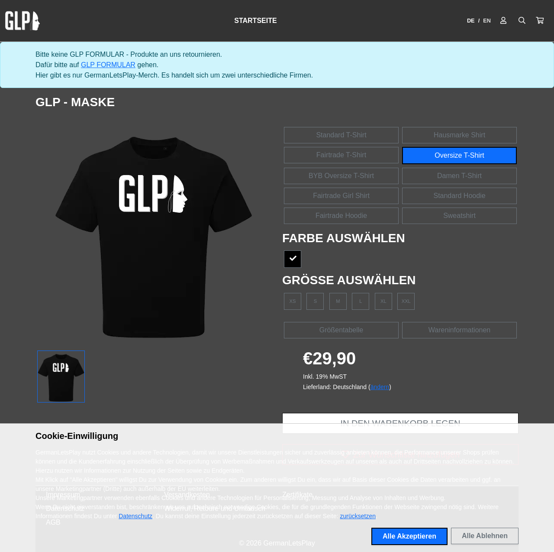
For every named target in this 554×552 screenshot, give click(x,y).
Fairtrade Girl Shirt (341, 195)
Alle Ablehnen (485, 535)
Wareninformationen (459, 330)
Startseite (255, 20)
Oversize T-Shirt (459, 155)
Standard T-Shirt (341, 135)
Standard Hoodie (459, 195)
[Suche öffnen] (522, 21)
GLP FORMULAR (108, 64)
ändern (380, 386)
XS (293, 301)
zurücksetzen (358, 516)
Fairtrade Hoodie (341, 215)
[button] (540, 21)
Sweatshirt (459, 215)
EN (487, 20)
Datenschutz (135, 516)
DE (471, 20)
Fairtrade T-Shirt (341, 155)
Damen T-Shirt (459, 175)
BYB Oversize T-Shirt (341, 175)
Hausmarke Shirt (459, 135)
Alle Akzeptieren (409, 536)
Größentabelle (341, 330)
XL (383, 301)
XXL (406, 301)
